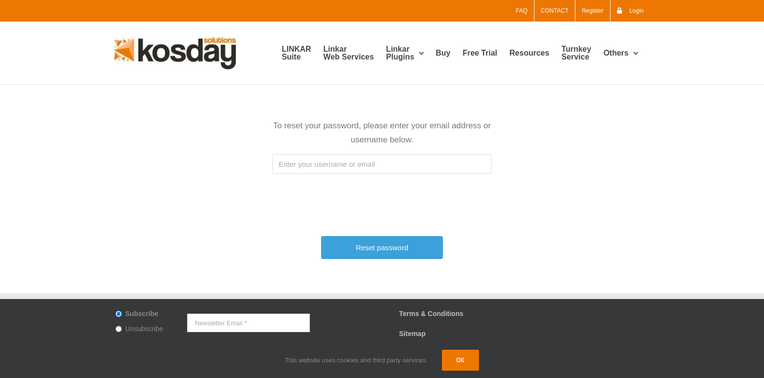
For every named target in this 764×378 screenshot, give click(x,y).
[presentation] (383, 200)
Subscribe (141, 314)
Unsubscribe (144, 329)
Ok (460, 360)
